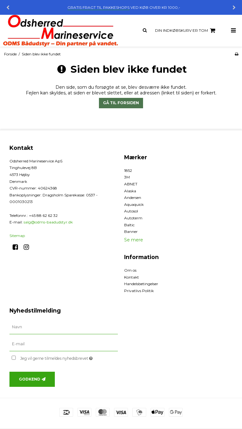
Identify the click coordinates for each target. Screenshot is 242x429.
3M (127, 177)
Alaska (130, 191)
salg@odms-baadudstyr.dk (48, 222)
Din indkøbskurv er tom (186, 30)
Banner (131, 231)
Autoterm (133, 218)
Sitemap (17, 235)
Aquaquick (134, 204)
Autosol (131, 211)
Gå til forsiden (121, 102)
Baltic (129, 225)
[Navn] (63, 327)
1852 (128, 170)
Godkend (29, 379)
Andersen (132, 197)
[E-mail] (63, 344)
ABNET (130, 184)
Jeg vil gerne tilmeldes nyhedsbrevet (69, 357)
